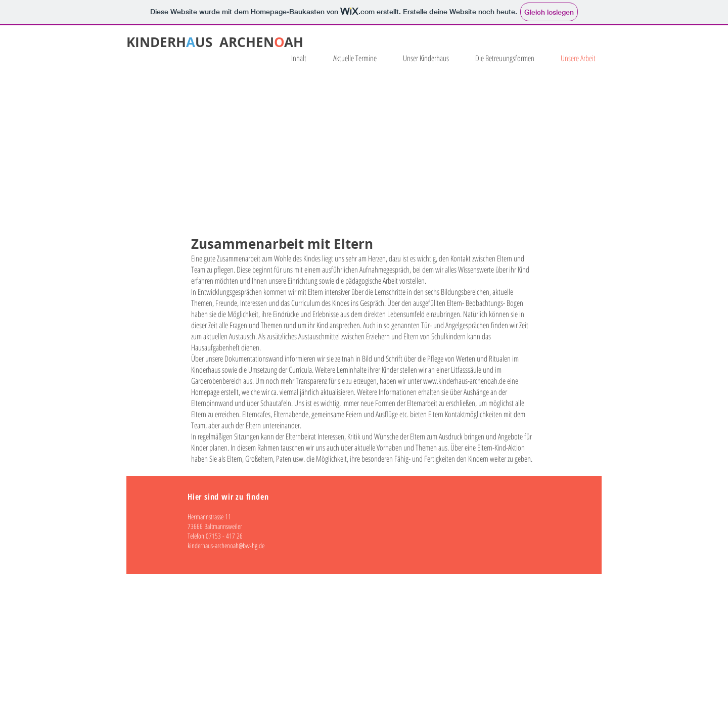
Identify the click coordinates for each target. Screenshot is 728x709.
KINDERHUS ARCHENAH (214, 42)
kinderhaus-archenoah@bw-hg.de (226, 545)
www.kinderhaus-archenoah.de (464, 380)
